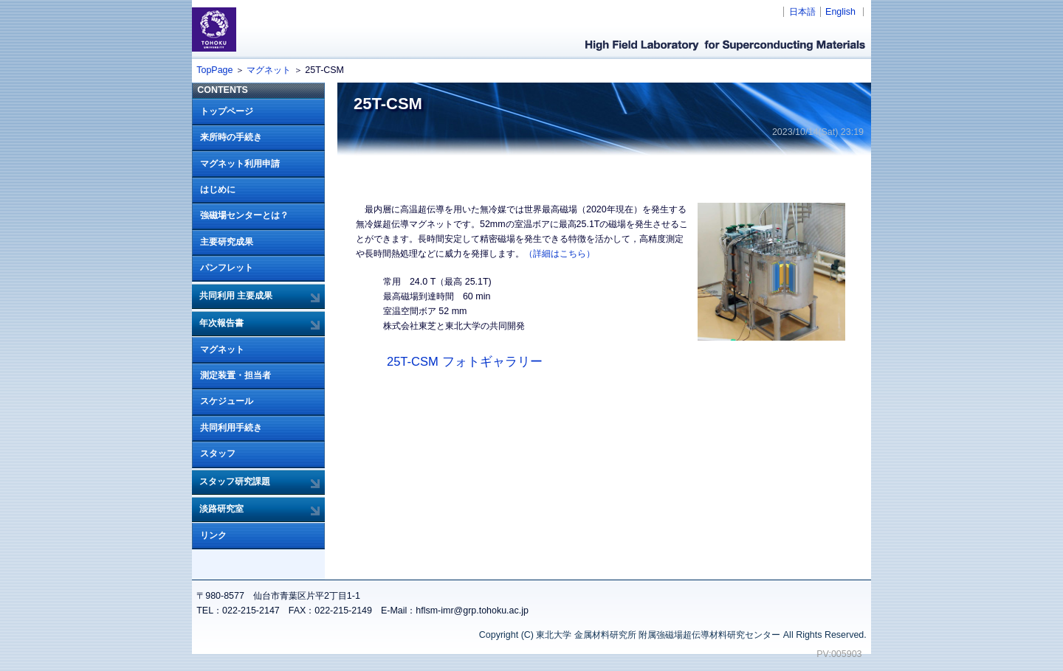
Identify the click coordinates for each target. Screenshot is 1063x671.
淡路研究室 (221, 509)
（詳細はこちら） (559, 253)
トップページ (226, 111)
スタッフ (217, 453)
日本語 (802, 12)
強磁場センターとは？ (244, 215)
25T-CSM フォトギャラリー (464, 362)
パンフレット (226, 268)
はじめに (217, 189)
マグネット (269, 70)
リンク (213, 535)
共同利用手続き (231, 428)
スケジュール (226, 401)
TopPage (214, 70)
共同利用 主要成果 (235, 296)
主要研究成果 (226, 242)
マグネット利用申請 (240, 164)
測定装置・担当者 (235, 375)
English (840, 12)
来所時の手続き (231, 137)
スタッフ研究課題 (234, 481)
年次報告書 (221, 323)
